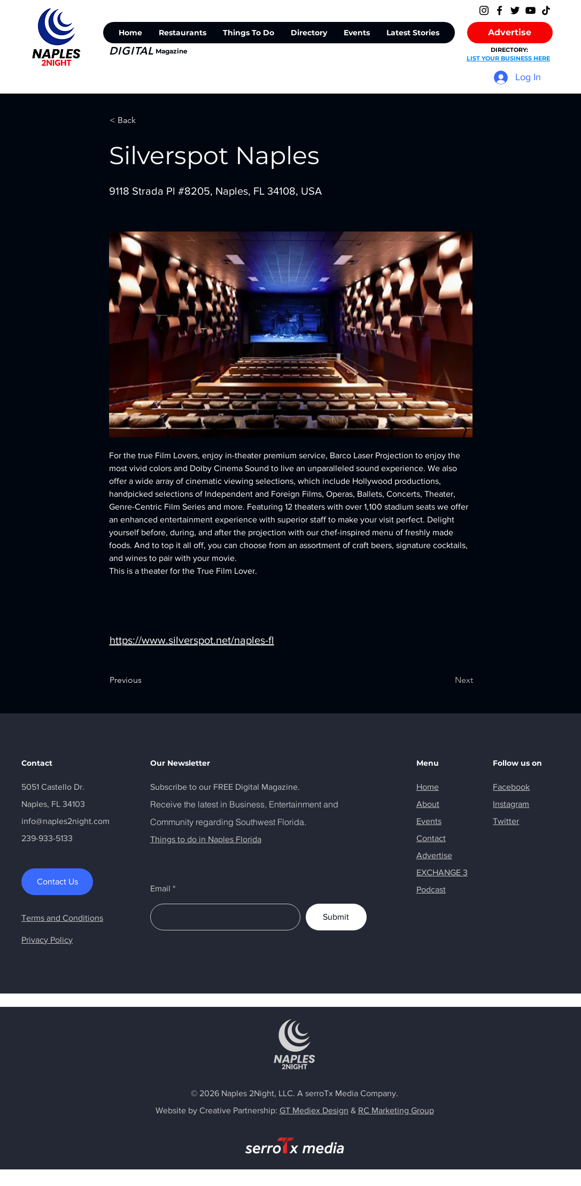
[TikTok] (546, 10)
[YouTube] (530, 10)
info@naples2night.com (65, 821)
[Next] (446, 680)
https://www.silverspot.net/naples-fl (192, 640)
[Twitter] (515, 10)
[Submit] (336, 917)
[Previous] (145, 680)
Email (160, 888)
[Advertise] (510, 32)
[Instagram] (484, 10)
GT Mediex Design (314, 1110)
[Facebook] (499, 10)
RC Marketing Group (396, 1110)
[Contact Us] (57, 881)
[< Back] (145, 120)
